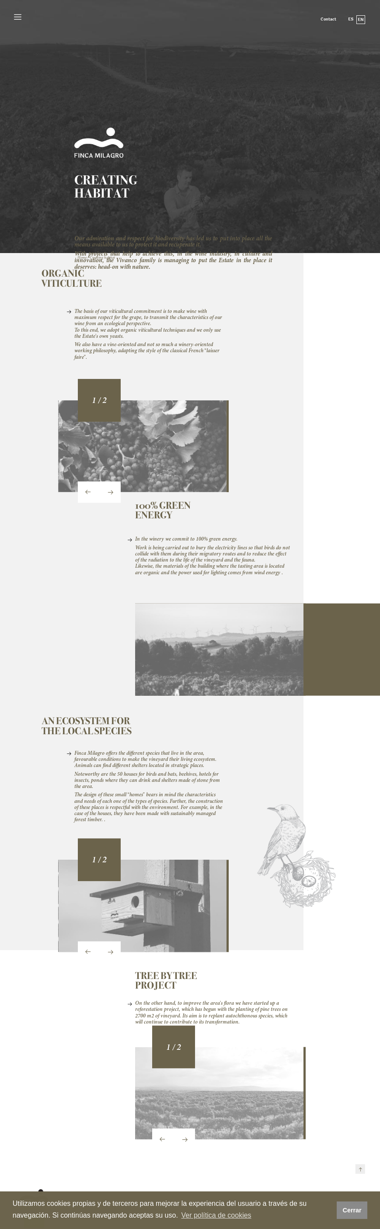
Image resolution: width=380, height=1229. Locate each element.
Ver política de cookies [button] (216, 1215)
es (350, 19)
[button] (96, 403)
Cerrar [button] (351, 1210)
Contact (328, 19)
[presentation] (88, 495)
